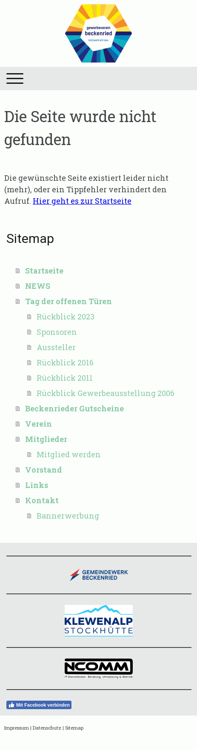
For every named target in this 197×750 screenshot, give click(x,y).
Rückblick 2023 (65, 316)
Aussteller (56, 347)
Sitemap (74, 727)
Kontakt (42, 500)
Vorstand (43, 470)
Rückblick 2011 (65, 378)
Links (36, 485)
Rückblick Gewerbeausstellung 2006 (105, 393)
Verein (38, 424)
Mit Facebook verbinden (39, 705)
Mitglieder (46, 439)
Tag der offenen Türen (68, 301)
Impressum (16, 727)
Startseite (44, 270)
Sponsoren (57, 332)
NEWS (37, 286)
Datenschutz (47, 727)
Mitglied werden (69, 454)
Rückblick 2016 (65, 362)
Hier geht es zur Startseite (82, 201)
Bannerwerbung (68, 515)
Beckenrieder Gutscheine (74, 408)
